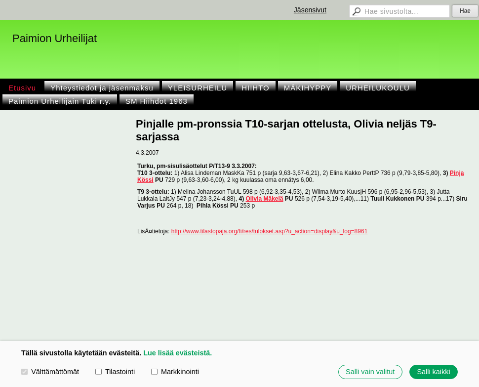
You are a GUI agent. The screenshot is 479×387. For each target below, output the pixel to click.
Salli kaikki (433, 372)
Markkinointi (175, 372)
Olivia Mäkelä (264, 198)
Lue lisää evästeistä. (177, 353)
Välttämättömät (50, 372)
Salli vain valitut (370, 372)
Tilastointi (115, 372)
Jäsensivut (310, 10)
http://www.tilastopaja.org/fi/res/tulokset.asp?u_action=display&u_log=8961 (269, 231)
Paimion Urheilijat (54, 38)
